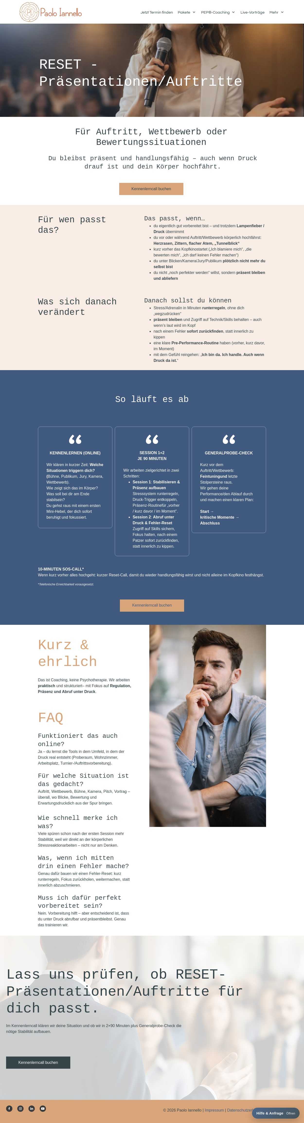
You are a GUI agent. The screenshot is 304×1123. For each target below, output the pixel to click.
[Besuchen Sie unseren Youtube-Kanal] (43, 1108)
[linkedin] (31, 1108)
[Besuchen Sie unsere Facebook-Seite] (9, 1108)
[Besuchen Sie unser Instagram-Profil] (20, 1108)
